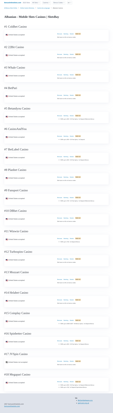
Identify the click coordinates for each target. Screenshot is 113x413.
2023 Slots (26, 3)
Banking (66, 34)
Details (72, 34)
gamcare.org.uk (83, 403)
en (69, 3)
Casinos (45, 3)
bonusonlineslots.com (12, 406)
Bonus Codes (58, 3)
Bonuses (59, 34)
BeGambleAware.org (85, 400)
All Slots (35, 3)
